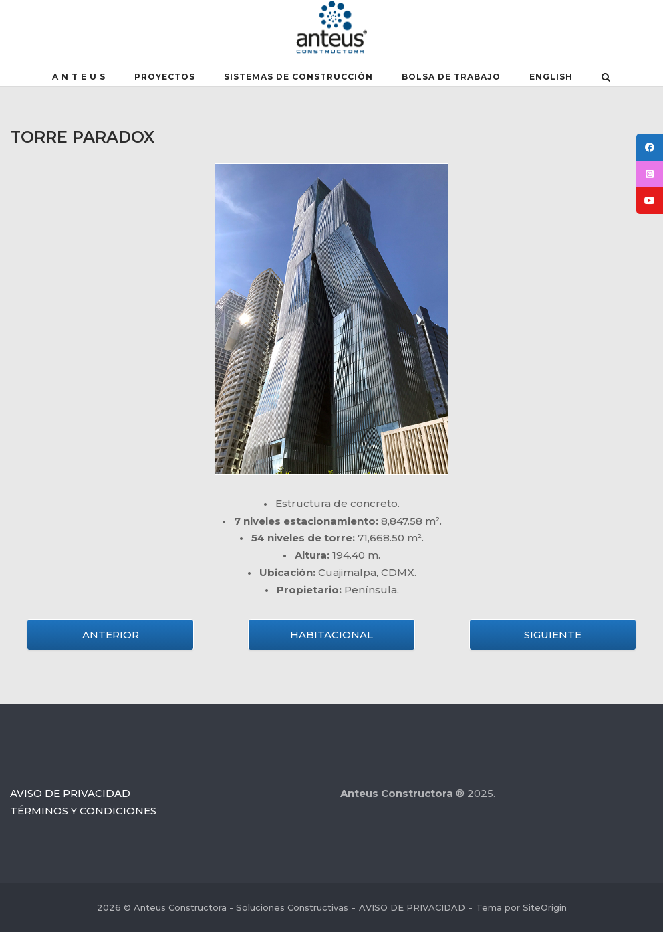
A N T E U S (79, 77)
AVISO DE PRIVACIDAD (70, 793)
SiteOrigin (545, 907)
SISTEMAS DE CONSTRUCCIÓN (298, 77)
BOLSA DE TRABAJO (451, 77)
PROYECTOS (164, 77)
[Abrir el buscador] (606, 78)
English (551, 77)
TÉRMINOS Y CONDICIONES (83, 810)
